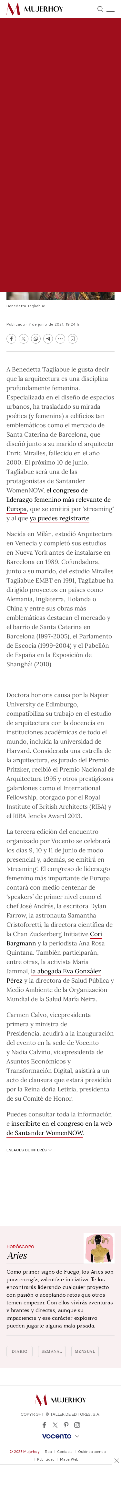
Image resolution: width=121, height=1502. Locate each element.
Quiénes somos (92, 1451)
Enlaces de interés (29, 1150)
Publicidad (46, 1459)
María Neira (79, 998)
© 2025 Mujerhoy (24, 1451)
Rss (48, 1451)
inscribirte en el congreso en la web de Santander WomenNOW (59, 1128)
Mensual (85, 1351)
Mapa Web (69, 1459)
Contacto (65, 1451)
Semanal (52, 1351)
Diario (19, 1351)
